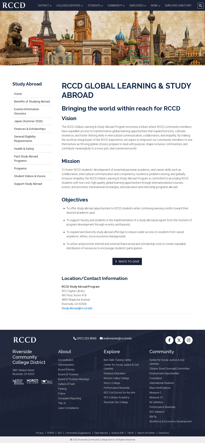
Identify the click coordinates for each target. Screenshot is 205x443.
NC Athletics (156, 402)
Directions (164, 433)
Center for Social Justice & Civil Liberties (121, 366)
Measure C (155, 392)
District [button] (46, 5)
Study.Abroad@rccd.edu (77, 308)
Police (61, 393)
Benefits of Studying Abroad (32, 101)
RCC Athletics (156, 411)
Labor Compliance (68, 408)
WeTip (152, 416)
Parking (62, 388)
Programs (20, 168)
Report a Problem (146, 433)
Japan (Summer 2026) (28, 121)
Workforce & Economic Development (170, 421)
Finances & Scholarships (30, 129)
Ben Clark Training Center (117, 359)
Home (18, 93)
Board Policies (66, 369)
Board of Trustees (68, 374)
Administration (66, 364)
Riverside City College (116, 402)
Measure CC (156, 397)
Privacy (40, 433)
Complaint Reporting (69, 398)
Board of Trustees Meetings (73, 379)
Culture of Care (66, 384)
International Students (161, 383)
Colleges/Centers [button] (70, 5)
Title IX (62, 403)
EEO (60, 433)
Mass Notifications (160, 387)
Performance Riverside (117, 387)
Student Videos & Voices (29, 176)
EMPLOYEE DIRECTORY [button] (178, 5)
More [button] (157, 5)
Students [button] (96, 5)
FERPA (50, 433)
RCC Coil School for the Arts (119, 392)
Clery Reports (101, 433)
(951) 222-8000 (86, 338)
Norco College (112, 383)
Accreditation (65, 359)
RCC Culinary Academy (116, 397)
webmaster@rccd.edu (117, 338)
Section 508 (117, 433)
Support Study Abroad (28, 183)
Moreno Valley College (116, 378)
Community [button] (117, 5)
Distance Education (114, 373)
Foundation (155, 378)
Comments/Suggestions (78, 433)
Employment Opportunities (164, 373)
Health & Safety (24, 148)
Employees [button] (139, 5)
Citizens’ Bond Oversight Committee (169, 368)
